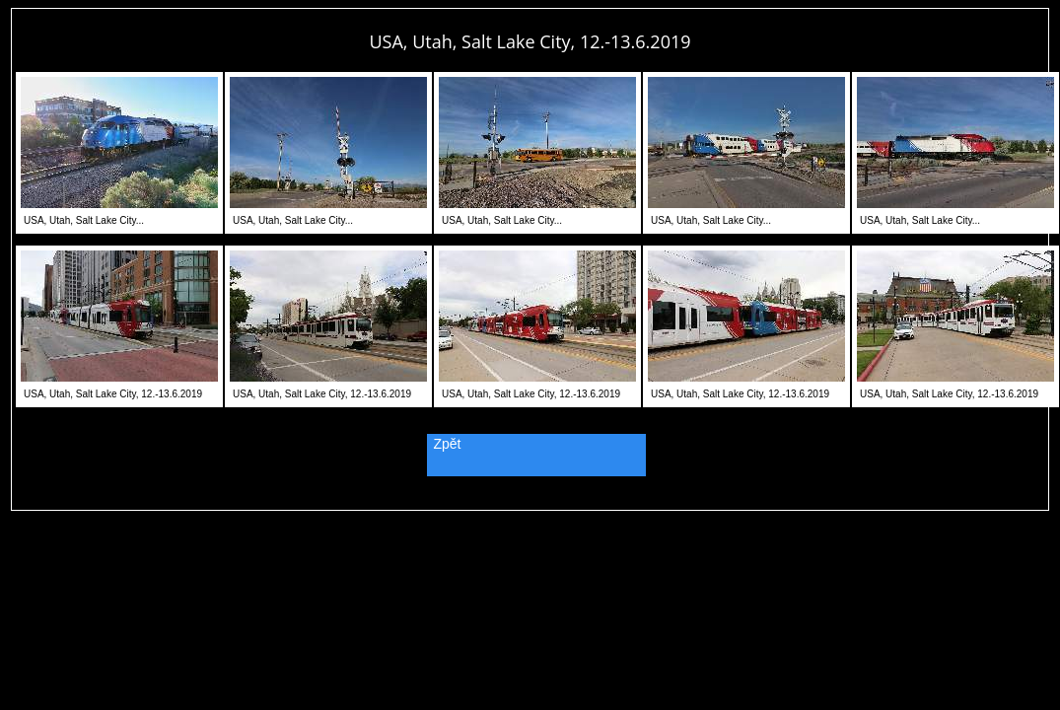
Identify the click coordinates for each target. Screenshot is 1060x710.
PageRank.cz (530, 501)
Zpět (447, 444)
